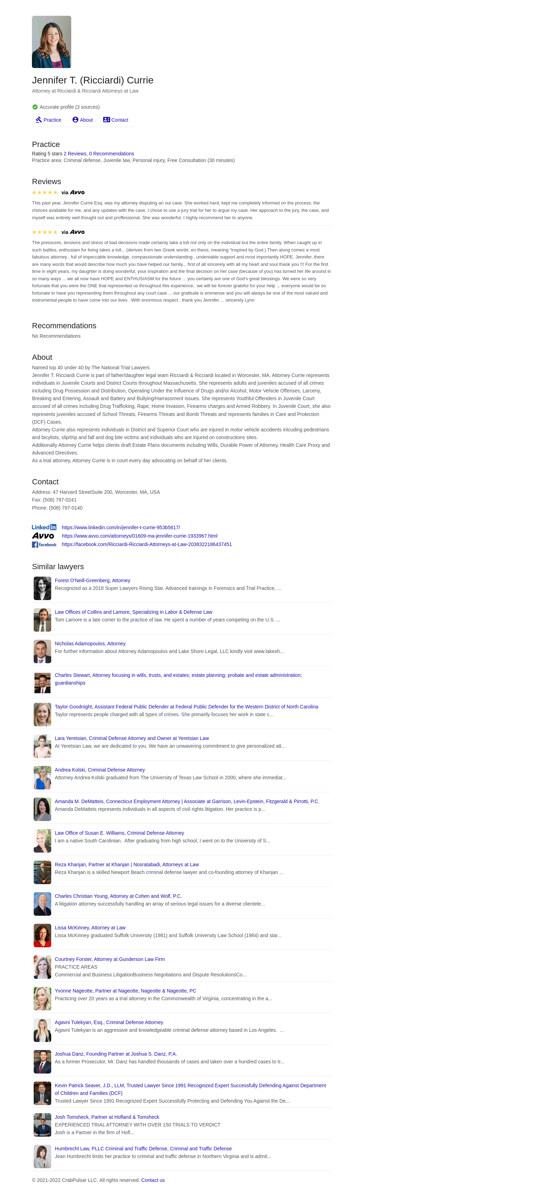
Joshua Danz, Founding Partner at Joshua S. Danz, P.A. (116, 1054)
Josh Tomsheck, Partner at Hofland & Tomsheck (107, 1117)
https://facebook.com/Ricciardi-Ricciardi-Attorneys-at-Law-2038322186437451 (147, 544)
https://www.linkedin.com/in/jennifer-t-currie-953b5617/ (121, 527)
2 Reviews (75, 153)
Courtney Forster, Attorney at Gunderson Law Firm (110, 959)
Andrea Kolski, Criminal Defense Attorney (100, 770)
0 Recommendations (111, 153)
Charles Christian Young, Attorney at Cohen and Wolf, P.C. (118, 896)
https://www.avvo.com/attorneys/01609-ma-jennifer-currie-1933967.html (140, 536)
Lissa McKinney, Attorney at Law (90, 927)
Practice (52, 120)
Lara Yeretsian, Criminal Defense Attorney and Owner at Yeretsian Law (132, 738)
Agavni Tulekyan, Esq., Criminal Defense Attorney (109, 1022)
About (86, 120)
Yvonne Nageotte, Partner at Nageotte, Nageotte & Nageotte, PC (125, 991)
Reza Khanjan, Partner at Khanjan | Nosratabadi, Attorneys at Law (127, 864)
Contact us (153, 1180)
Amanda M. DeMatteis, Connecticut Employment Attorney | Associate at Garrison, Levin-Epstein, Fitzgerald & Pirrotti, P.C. (187, 801)
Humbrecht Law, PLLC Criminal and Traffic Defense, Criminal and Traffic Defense (143, 1148)
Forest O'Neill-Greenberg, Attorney (92, 580)
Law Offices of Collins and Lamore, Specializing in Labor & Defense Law (133, 612)
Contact (119, 120)
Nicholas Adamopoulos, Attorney (90, 643)
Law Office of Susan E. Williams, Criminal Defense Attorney (119, 833)
